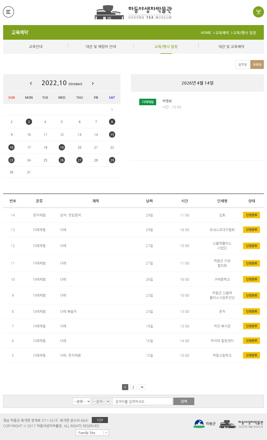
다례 (63, 230)
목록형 (257, 64)
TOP (100, 420)
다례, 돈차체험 (70, 355)
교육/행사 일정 (244, 33)
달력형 (242, 64)
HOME (206, 33)
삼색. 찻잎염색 (70, 215)
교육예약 (19, 32)
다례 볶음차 (68, 311)
